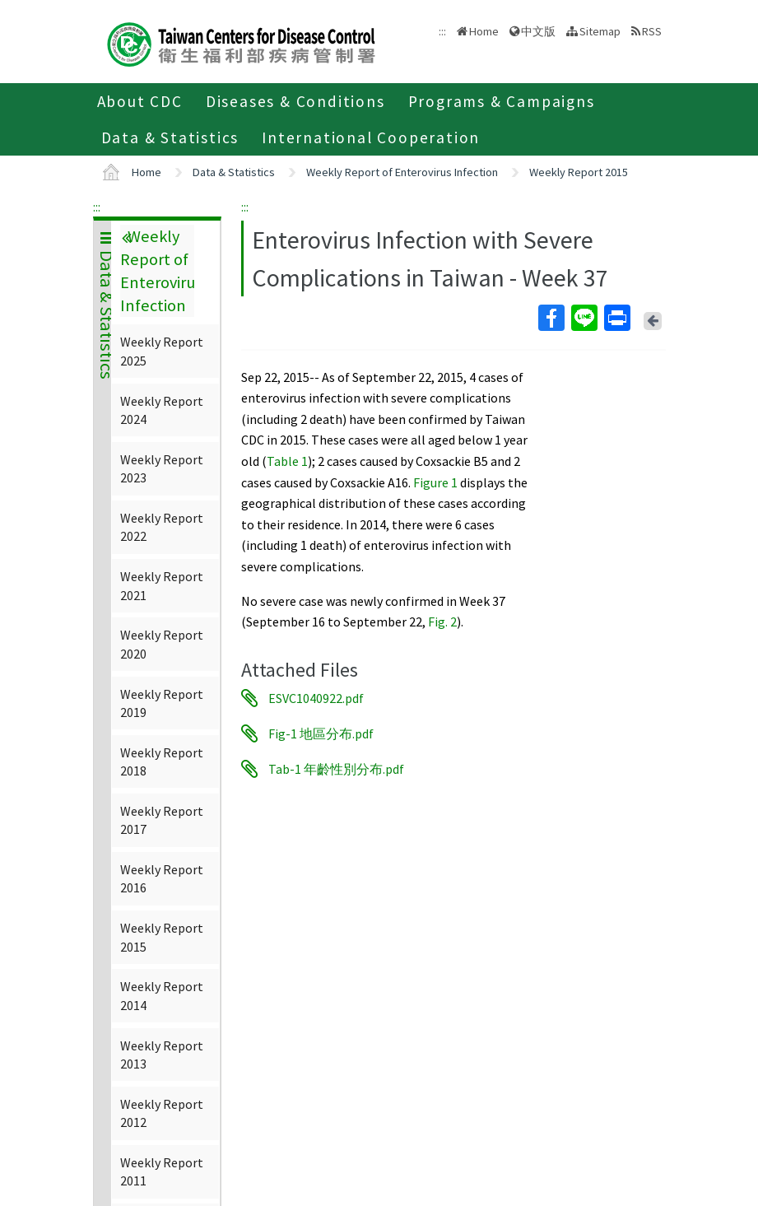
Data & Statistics (170, 137)
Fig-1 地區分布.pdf (321, 733)
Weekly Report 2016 (161, 878)
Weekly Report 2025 (161, 350)
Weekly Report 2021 (161, 585)
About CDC (140, 101)
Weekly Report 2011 (161, 1171)
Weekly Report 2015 (578, 172)
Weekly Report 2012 (161, 1113)
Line (584, 318)
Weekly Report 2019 (161, 703)
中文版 (538, 31)
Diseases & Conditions (295, 101)
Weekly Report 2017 (161, 820)
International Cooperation (371, 137)
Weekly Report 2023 (161, 468)
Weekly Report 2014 (161, 995)
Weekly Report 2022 (161, 527)
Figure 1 (435, 482)
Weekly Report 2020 (161, 643)
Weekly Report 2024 (161, 410)
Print (616, 318)
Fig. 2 (442, 621)
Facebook (551, 318)
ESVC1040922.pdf (316, 698)
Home (484, 31)
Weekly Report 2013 (161, 1054)
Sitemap (600, 31)
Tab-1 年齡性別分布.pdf (336, 769)
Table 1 (287, 461)
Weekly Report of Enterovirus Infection (402, 172)
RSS (652, 31)
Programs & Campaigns (501, 101)
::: (96, 206)
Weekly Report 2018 (161, 761)
